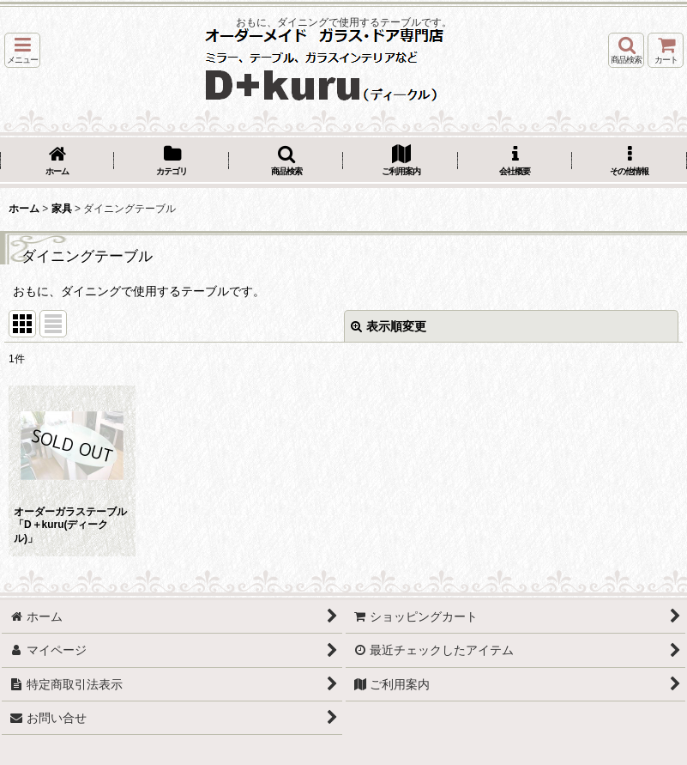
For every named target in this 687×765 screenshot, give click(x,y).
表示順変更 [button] (388, 326)
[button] (22, 50)
